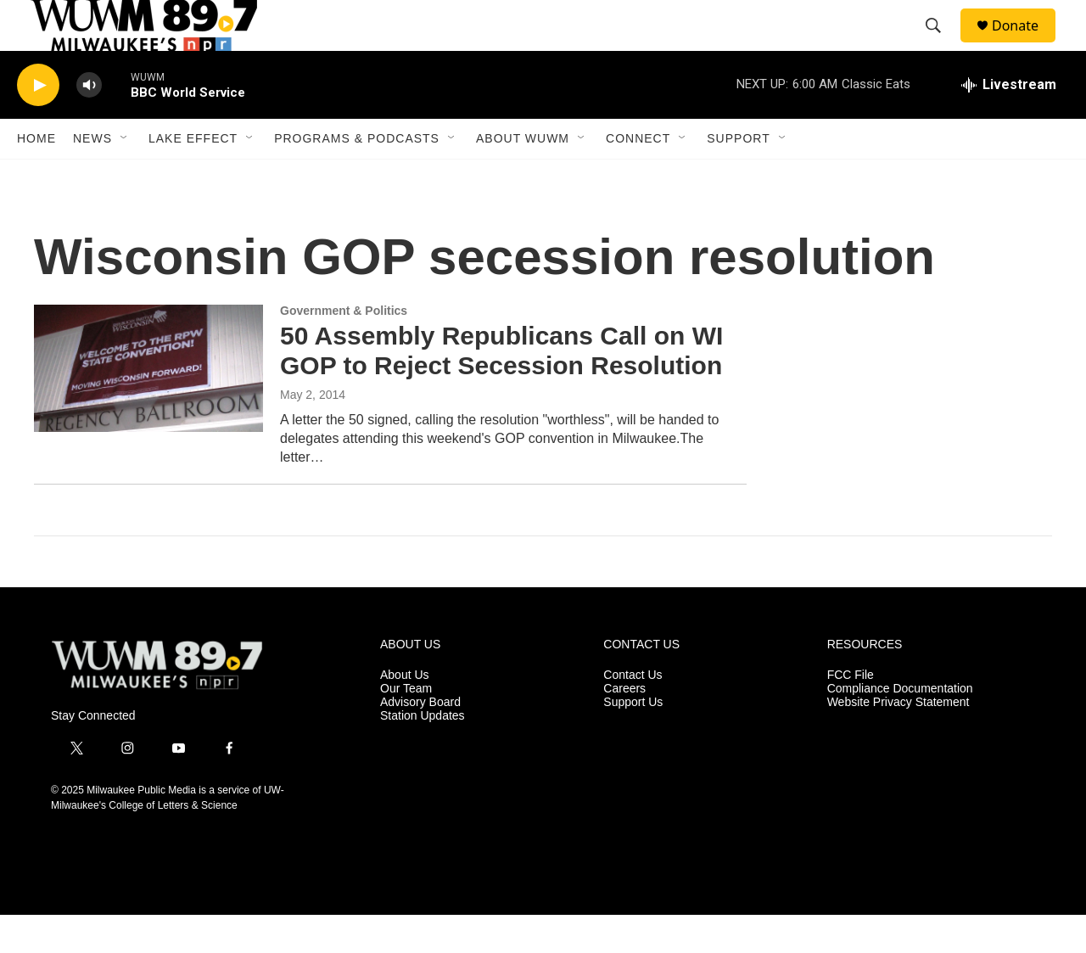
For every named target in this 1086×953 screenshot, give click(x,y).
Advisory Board (420, 740)
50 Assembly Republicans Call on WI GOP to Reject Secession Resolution (501, 389)
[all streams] (1009, 123)
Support (738, 176)
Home (36, 176)
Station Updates (422, 754)
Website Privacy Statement (898, 740)
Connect (638, 176)
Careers (624, 726)
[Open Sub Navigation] (125, 176)
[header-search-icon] (941, 45)
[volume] (89, 123)
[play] (38, 123)
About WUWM (522, 176)
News (92, 176)
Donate (1025, 44)
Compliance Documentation (900, 726)
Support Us (633, 740)
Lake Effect (193, 176)
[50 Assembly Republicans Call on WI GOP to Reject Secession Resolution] (148, 406)
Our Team (406, 726)
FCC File (850, 713)
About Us (404, 713)
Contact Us (632, 713)
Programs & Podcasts (356, 176)
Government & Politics (343, 349)
